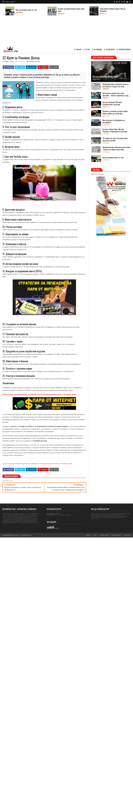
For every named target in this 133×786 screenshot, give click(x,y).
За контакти (127, 535)
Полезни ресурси (116, 535)
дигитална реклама (97, 174)
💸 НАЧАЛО (77, 49)
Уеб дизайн (50, 515)
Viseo (33, 535)
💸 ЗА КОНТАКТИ (109, 49)
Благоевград (51, 513)
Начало (89, 535)
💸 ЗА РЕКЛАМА (97, 49)
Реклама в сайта (104, 535)
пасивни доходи (34, 61)
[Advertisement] (66, 31)
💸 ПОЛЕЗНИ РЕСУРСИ (123, 49)
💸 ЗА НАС (86, 49)
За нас (95, 535)
